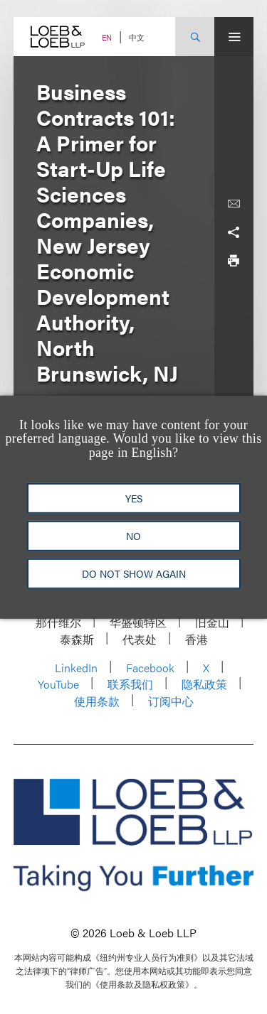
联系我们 (130, 684)
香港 (196, 639)
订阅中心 (171, 701)
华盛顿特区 (138, 622)
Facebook (150, 667)
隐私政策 (204, 684)
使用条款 (97, 701)
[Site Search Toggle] (194, 36)
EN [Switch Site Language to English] (107, 37)
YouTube (58, 684)
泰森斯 (77, 639)
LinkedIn (76, 667)
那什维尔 (58, 622)
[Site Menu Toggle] (233, 36)
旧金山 (212, 622)
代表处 (139, 639)
